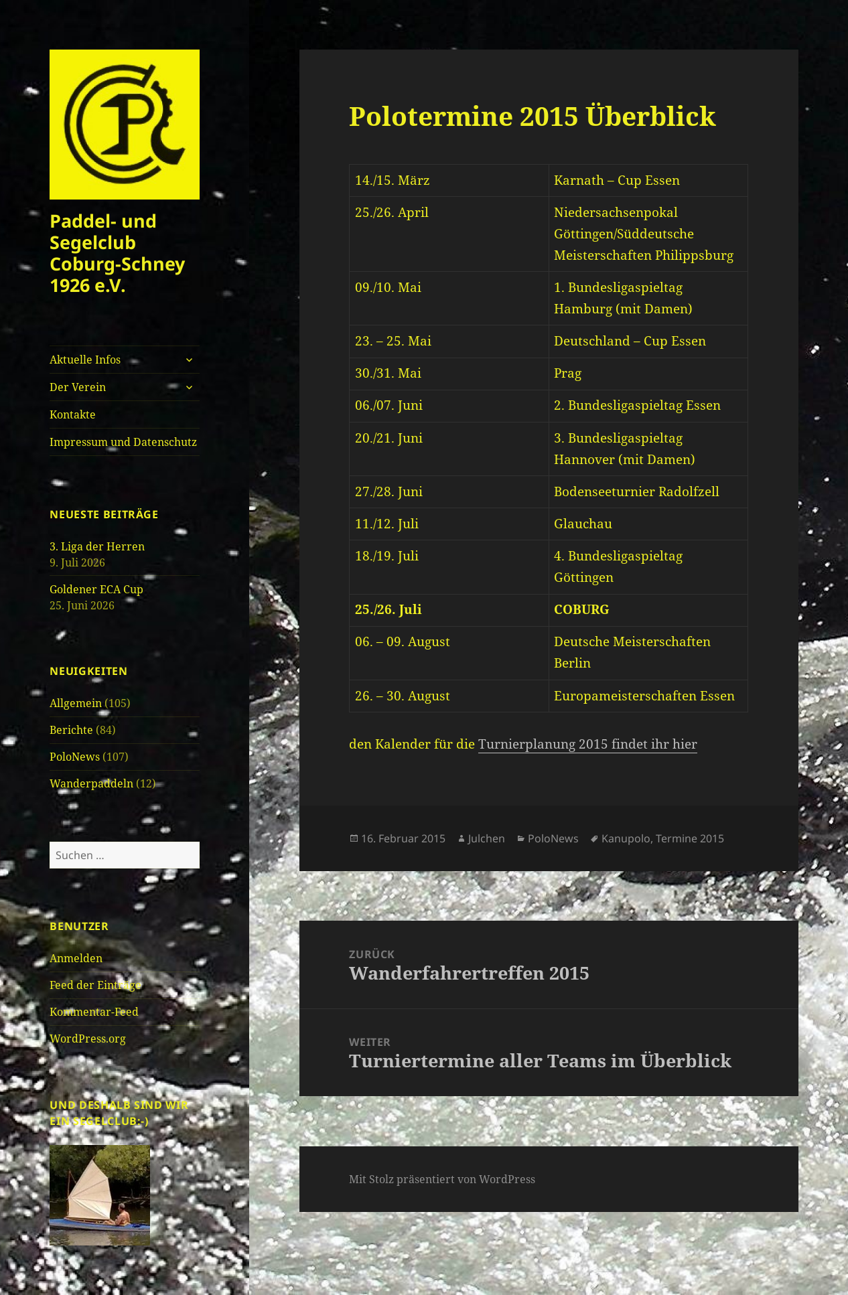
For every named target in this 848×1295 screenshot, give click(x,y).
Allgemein (76, 703)
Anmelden (76, 958)
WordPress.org (88, 1038)
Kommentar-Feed (94, 1011)
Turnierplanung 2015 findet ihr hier (587, 744)
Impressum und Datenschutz (123, 442)
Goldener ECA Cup (96, 589)
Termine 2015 (690, 838)
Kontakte (73, 414)
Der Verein (78, 387)
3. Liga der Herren (97, 546)
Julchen (486, 838)
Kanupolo (626, 838)
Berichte (71, 729)
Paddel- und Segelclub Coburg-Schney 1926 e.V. (117, 252)
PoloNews (75, 756)
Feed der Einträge (95, 985)
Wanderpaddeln (91, 783)
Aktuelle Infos (85, 359)
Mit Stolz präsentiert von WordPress (442, 1179)
